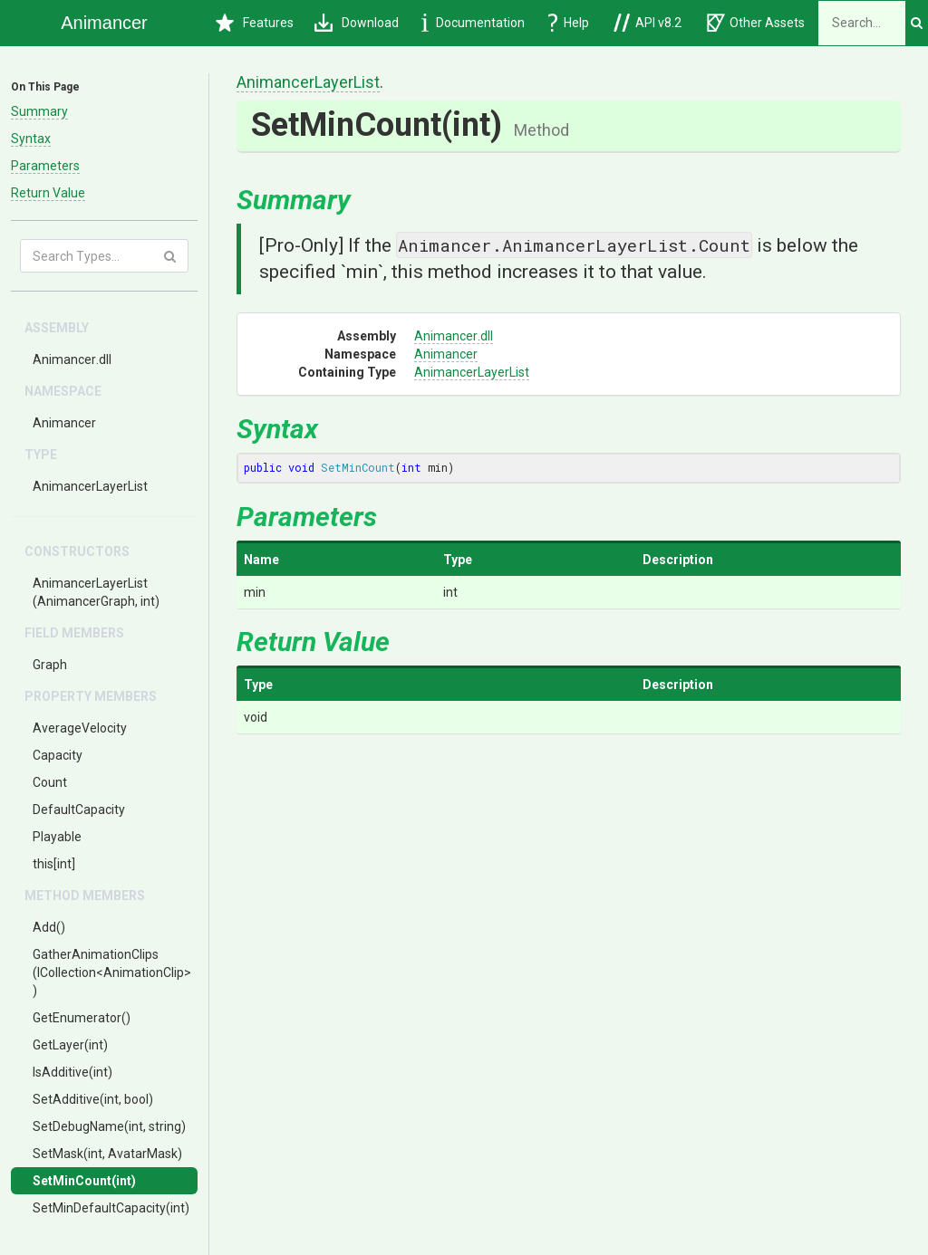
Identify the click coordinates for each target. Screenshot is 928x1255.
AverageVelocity (80, 728)
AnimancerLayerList (90, 486)
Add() (49, 927)
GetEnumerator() (81, 1018)
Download (356, 23)
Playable (57, 836)
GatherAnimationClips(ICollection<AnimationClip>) (112, 972)
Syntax (31, 138)
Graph (50, 664)
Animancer (64, 423)
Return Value (48, 193)
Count (50, 782)
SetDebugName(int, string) (109, 1126)
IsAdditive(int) (72, 1072)
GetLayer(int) (70, 1045)
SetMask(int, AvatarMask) (107, 1153)
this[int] (54, 864)
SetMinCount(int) (84, 1181)
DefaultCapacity (79, 809)
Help (569, 23)
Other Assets (756, 23)
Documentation (473, 23)
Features (255, 23)
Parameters (45, 165)
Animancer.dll (72, 359)
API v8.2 (648, 23)
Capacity (57, 755)
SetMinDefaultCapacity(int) (111, 1208)
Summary (39, 111)
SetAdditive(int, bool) (93, 1099)
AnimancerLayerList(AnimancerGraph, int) (96, 592)
